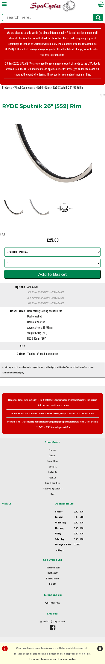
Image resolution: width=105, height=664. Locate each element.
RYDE (40, 87)
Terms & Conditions (52, 482)
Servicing (52, 466)
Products (7, 87)
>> (104, 95)
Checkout (52, 455)
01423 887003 (53, 602)
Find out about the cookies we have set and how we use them (52, 659)
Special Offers (52, 461)
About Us (52, 477)
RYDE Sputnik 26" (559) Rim (68, 87)
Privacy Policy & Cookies (52, 488)
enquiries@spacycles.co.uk (54, 621)
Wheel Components (24, 87)
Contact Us (52, 472)
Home (52, 494)
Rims (48, 87)
